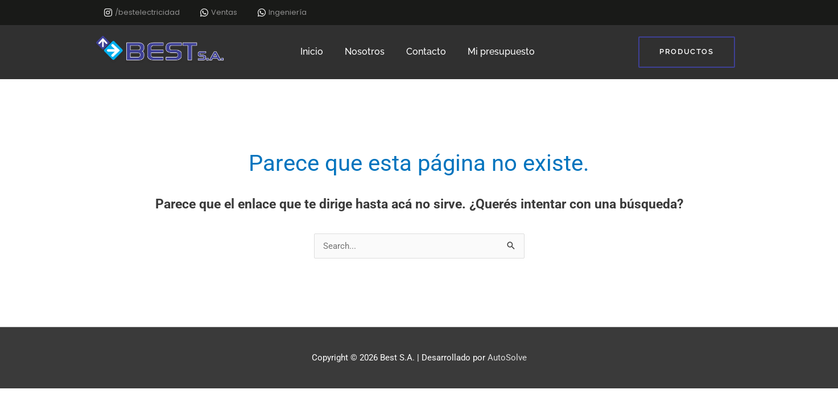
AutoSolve (507, 357)
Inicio (311, 51)
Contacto (426, 51)
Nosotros (365, 51)
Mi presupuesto (501, 51)
